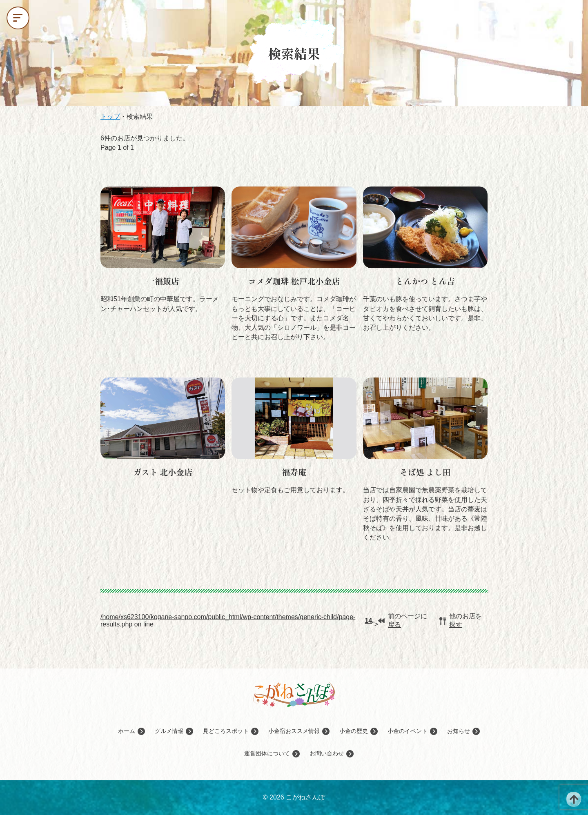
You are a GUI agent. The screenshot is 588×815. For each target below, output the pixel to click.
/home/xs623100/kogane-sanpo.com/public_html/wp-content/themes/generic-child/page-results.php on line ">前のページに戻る (263, 620)
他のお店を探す (460, 620)
